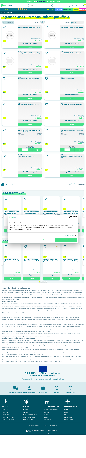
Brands (66, 435)
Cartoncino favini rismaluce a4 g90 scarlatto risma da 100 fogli (74, 212)
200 (8, 147)
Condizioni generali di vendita (51, 433)
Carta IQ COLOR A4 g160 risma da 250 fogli (75, 28)
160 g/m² (9, 183)
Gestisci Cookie (53, 448)
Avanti (36, 184)
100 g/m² (9, 172)
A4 (8, 162)
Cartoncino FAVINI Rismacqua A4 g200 (44, 79)
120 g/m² (9, 176)
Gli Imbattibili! (59, 9)
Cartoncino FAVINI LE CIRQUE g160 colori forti (75, 156)
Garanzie (46, 440)
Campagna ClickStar (28, 443)
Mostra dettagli (69, 235)
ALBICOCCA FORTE (12, 114)
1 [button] (51, 281)
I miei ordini (5, 435)
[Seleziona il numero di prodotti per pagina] (53, 22)
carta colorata (11, 64)
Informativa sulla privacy (35, 448)
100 (8, 137)
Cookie (45, 448)
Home (2, 12)
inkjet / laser (10, 75)
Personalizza (42, 240)
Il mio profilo (5, 433)
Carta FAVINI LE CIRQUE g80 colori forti (43, 105)
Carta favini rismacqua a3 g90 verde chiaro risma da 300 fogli (44, 131)
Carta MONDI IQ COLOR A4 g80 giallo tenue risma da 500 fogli (73, 260)
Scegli (44, 46)
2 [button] (53, 281)
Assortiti (9, 121)
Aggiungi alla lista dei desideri (27, 27)
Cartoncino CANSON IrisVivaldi (44, 156)
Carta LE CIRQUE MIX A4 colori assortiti (75, 53)
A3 (8, 159)
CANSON (9, 84)
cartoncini (9, 68)
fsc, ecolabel (10, 105)
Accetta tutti (65, 240)
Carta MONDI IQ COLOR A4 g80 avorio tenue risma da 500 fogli (54, 260)
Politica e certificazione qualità (30, 438)
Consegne (46, 438)
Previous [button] (25, 215)
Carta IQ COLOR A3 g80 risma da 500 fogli (44, 28)
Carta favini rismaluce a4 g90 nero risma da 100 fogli (75, 131)
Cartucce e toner (68, 440)
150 (8, 144)
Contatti (66, 433)
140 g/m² (9, 179)
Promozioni (76, 9)
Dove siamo (26, 435)
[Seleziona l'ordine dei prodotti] (77, 22)
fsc (7, 101)
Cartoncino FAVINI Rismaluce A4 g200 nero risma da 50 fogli (54, 212)
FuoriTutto (82, 9)
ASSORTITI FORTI (11, 125)
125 (8, 140)
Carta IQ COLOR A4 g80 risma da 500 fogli (44, 53)
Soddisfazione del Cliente (29, 440)
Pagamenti (46, 435)
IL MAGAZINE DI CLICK (67, 9)
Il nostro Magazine (68, 443)
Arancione (9, 118)
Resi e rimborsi (47, 443)
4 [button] (57, 281)
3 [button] (55, 281)
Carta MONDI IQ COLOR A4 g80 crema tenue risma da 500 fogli (35, 260)
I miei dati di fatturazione (8, 440)
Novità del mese (51, 9)
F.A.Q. (65, 438)
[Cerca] (40, 5)
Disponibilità (44, 146)
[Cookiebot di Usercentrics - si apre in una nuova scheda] (70, 217)
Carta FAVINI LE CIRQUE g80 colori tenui (74, 105)
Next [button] (83, 215)
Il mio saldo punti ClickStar (8, 443)
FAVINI (9, 88)
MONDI (8, 91)
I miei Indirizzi (5, 438)
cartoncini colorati (12, 71)
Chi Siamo (25, 433)
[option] (35, 214)
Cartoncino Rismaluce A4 (74, 79)
